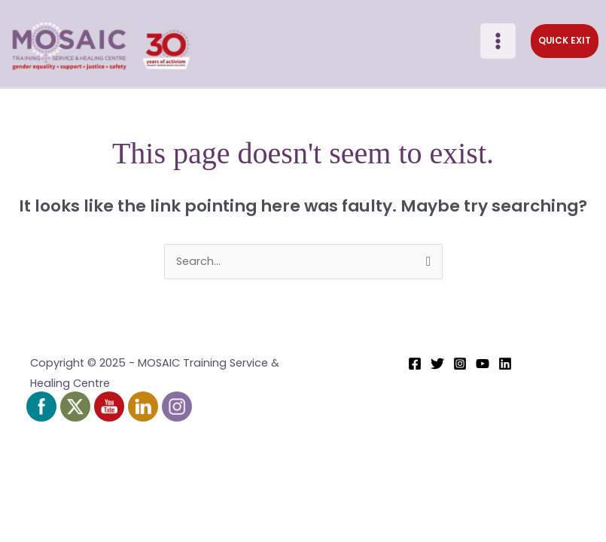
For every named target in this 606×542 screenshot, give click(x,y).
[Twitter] (437, 366)
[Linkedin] (505, 366)
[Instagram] (460, 366)
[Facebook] (415, 366)
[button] (561, 43)
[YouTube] (482, 366)
